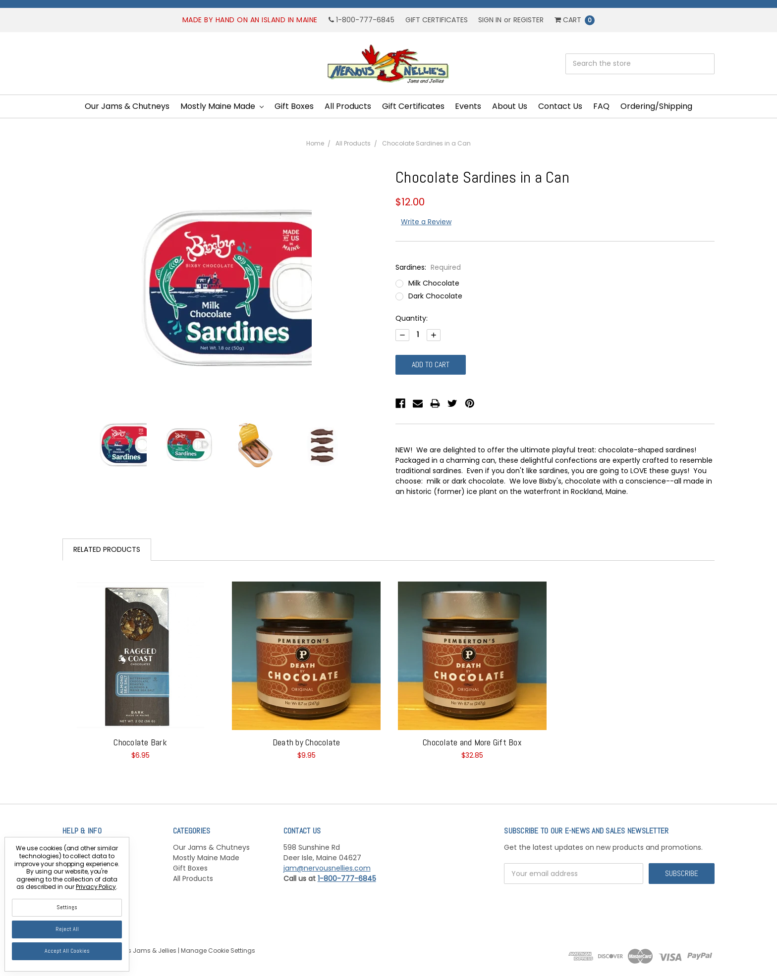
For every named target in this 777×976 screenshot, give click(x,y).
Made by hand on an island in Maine (250, 20)
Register (528, 20)
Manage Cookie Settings (218, 950)
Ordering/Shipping (656, 106)
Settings (66, 907)
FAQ (601, 106)
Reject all (67, 929)
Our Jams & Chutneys (127, 106)
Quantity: (411, 318)
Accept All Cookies (67, 951)
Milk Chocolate (433, 283)
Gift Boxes (294, 106)
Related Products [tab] (106, 549)
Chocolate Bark (140, 742)
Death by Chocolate (306, 742)
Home (315, 143)
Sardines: (428, 267)
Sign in (489, 20)
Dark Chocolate (435, 296)
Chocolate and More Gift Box (472, 742)
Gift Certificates (436, 20)
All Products (348, 106)
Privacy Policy (96, 886)
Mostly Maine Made (222, 106)
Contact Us (560, 106)
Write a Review (426, 222)
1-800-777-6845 (361, 20)
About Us (509, 106)
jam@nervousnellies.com (327, 868)
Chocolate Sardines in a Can (426, 143)
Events (468, 106)
